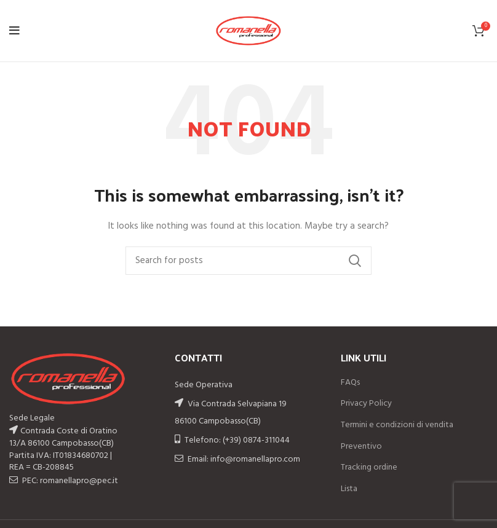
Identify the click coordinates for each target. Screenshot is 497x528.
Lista (349, 489)
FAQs (350, 383)
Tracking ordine (369, 468)
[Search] (248, 260)
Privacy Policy (366, 404)
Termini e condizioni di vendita (397, 425)
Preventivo (361, 447)
